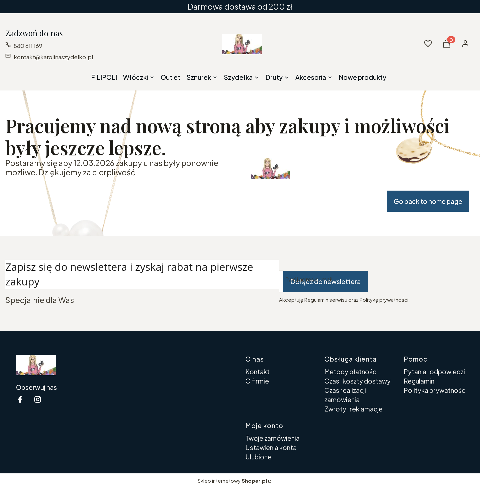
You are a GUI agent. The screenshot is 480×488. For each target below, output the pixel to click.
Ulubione (258, 457)
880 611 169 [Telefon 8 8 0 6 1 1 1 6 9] (28, 45)
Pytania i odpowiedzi (434, 372)
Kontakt (257, 372)
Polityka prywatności (435, 390)
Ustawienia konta (271, 447)
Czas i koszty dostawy (357, 381)
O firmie (257, 381)
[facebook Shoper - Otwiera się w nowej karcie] (20, 399)
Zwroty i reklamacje (353, 409)
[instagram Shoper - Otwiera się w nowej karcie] (38, 399)
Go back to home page (428, 201)
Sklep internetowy (232, 480)
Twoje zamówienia (272, 438)
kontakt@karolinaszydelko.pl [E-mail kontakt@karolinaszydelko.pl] (53, 57)
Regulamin (419, 381)
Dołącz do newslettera (325, 281)
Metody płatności (351, 372)
